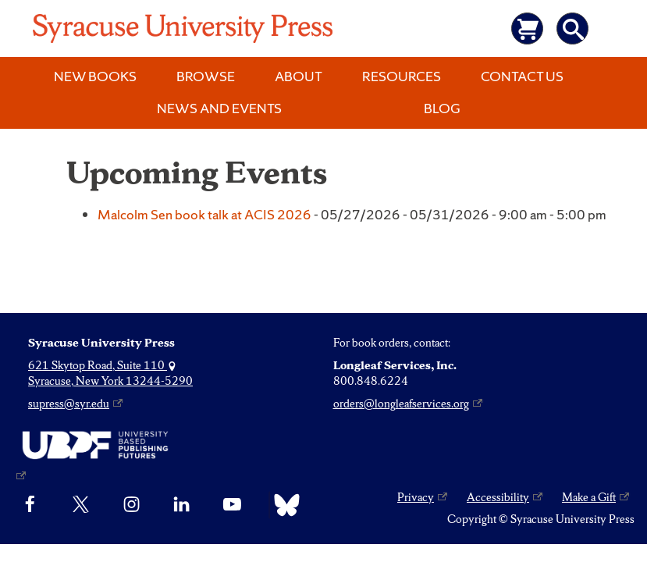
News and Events (219, 108)
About (298, 76)
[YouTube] (232, 505)
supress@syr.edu (68, 404)
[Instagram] (131, 505)
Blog (442, 108)
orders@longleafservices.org (401, 404)
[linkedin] (181, 505)
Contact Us (522, 76)
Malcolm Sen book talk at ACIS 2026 (204, 214)
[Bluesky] (282, 505)
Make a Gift (589, 497)
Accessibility (498, 497)
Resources (401, 76)
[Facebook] (30, 505)
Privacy (415, 497)
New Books (95, 76)
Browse (205, 76)
